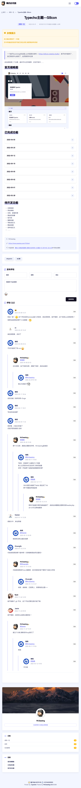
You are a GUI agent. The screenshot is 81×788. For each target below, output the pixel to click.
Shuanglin (18, 546)
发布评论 (71, 299)
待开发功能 (11, 768)
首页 (3, 12)
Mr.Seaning (46, 784)
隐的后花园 (8, 3)
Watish (17, 515)
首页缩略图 (11, 761)
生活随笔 (40, 748)
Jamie (17, 609)
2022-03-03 (11, 172)
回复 (74, 311)
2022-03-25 (11, 148)
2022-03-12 (11, 156)
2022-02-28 (11, 195)
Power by (28, 784)
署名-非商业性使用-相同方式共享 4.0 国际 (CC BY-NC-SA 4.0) (33, 248)
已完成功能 (11, 765)
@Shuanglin (24, 564)
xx (15, 328)
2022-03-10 (11, 164)
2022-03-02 (11, 179)
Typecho (33, 784)
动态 (40, 744)
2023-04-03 (11, 140)
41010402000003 (47, 782)
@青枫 (22, 360)
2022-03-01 (11, 187)
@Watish (23, 533)
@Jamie (23, 626)
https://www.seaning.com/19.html (19, 243)
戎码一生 (11, 12)
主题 (18, 258)
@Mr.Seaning (29, 377)
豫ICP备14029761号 (34, 782)
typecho (9, 258)
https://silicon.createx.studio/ (49, 54)
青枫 (16, 342)
